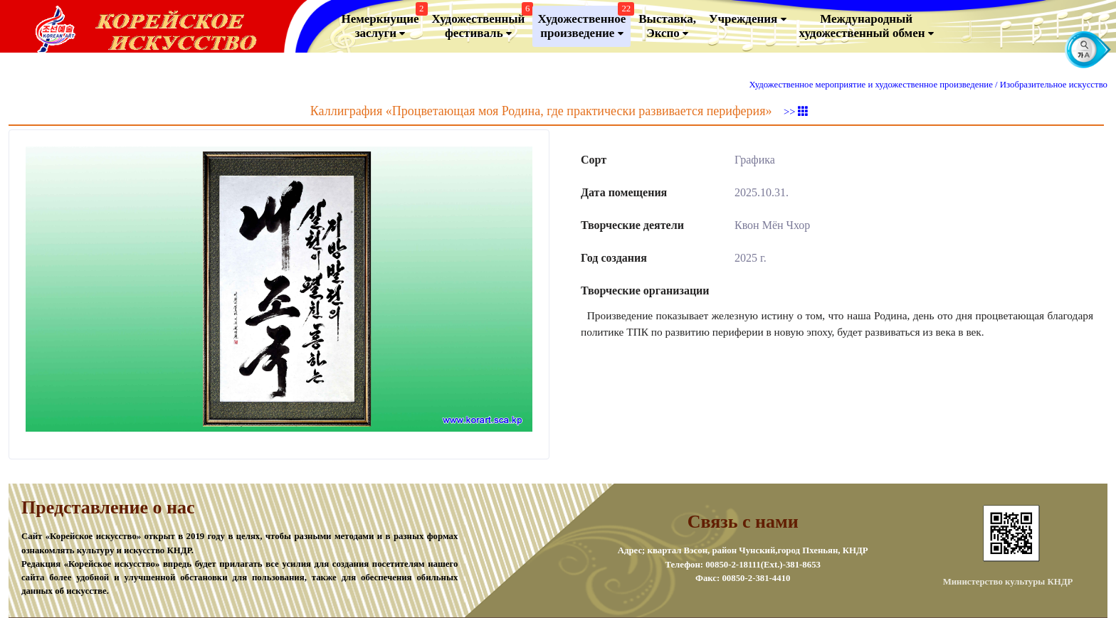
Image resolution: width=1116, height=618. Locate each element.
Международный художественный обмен (866, 26)
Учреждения (747, 19)
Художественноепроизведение (584, 23)
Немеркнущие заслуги (382, 23)
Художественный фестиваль (481, 23)
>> (796, 111)
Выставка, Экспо (667, 26)
